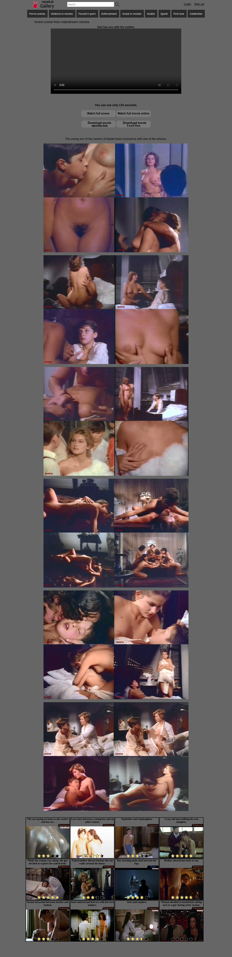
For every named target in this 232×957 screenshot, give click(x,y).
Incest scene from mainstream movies (61, 22)
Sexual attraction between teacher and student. (47, 903)
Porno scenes (37, 13)
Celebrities (196, 13)
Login (187, 4)
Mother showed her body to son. (181, 860)
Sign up (199, 4)
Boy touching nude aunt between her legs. (137, 862)
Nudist (151, 13)
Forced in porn (87, 13)
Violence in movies (62, 13)
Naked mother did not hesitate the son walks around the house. (92, 862)
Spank (164, 13)
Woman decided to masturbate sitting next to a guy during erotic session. (181, 903)
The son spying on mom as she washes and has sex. (47, 820)
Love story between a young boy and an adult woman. (92, 820)
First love (178, 13)
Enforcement (109, 13)
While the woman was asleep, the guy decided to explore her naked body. (48, 862)
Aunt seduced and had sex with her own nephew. (92, 903)
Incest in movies (131, 13)
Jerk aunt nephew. (137, 902)
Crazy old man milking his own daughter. (181, 820)
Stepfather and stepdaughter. (136, 819)
